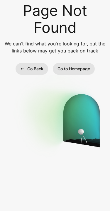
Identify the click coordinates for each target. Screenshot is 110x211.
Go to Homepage (73, 68)
